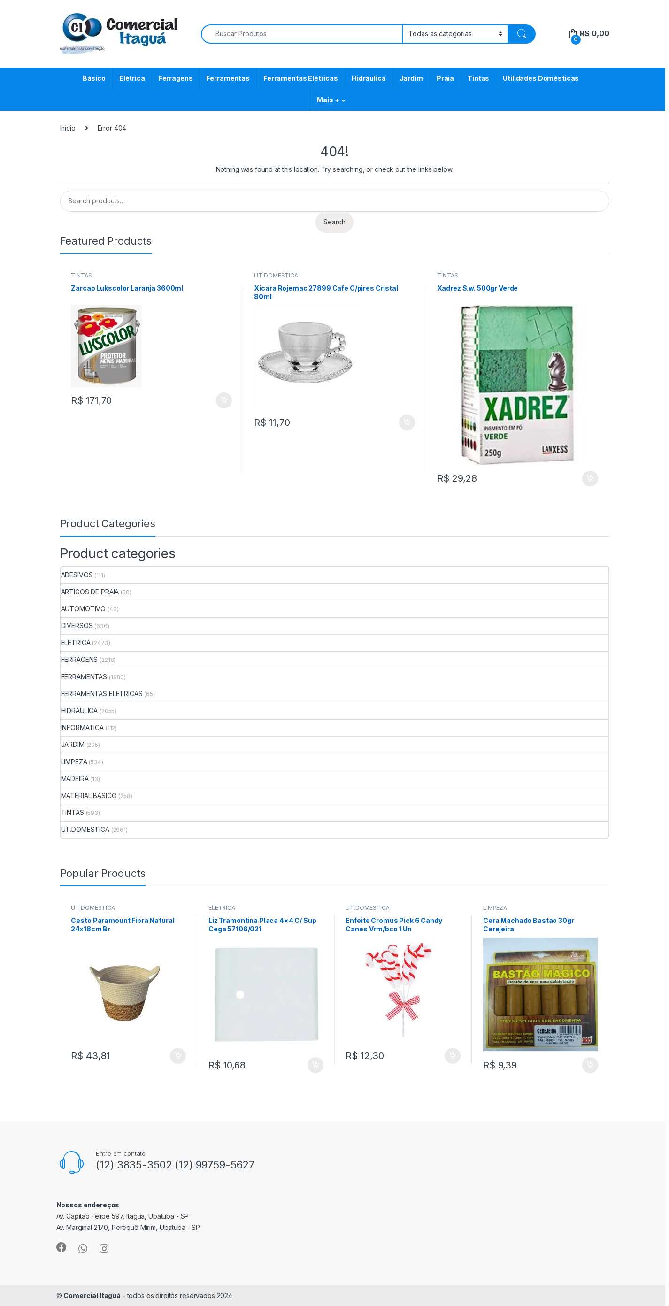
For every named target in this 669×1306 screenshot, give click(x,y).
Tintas (478, 78)
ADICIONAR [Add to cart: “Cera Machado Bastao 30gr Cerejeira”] (590, 1065)
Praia (445, 78)
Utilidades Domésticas (541, 78)
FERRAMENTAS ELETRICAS (102, 694)
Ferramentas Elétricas (300, 78)
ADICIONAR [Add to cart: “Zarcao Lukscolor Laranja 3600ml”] (224, 400)
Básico (94, 78)
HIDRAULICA (79, 710)
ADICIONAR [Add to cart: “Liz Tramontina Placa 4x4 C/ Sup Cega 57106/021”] (315, 1065)
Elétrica (132, 78)
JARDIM (73, 744)
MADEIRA (75, 779)
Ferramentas (227, 78)
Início (68, 128)
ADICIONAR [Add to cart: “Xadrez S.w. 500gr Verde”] (590, 479)
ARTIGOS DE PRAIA (90, 592)
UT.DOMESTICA (276, 275)
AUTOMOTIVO (83, 609)
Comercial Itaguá (92, 1295)
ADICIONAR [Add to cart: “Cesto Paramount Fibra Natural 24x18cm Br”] (178, 1056)
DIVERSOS (77, 626)
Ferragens (176, 78)
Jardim (411, 78)
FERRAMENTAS (84, 677)
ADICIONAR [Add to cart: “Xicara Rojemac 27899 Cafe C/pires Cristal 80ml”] (407, 422)
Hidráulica (369, 78)
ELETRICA (76, 642)
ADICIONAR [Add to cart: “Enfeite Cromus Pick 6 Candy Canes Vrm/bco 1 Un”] (453, 1056)
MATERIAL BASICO (89, 795)
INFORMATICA (82, 727)
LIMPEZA (74, 762)
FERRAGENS (79, 659)
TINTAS (81, 275)
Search (334, 222)
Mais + (328, 100)
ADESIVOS (77, 575)
